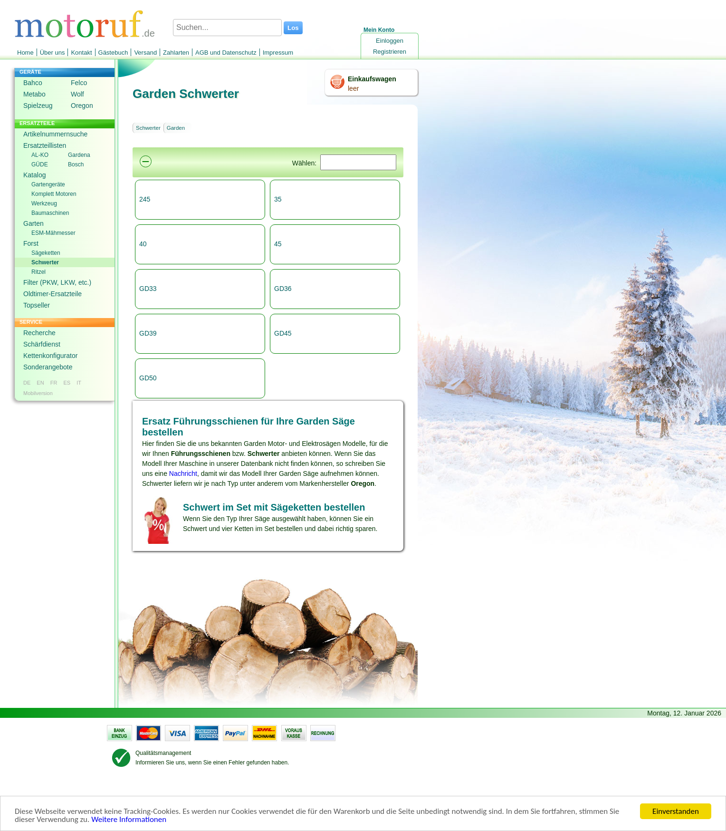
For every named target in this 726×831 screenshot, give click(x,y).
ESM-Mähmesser (53, 233)
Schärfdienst (41, 344)
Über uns (52, 52)
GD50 (148, 378)
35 (278, 199)
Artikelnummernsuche (55, 134)
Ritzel (38, 272)
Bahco (32, 83)
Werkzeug (44, 203)
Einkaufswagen (372, 79)
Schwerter (45, 262)
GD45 (283, 333)
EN (40, 383)
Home (25, 52)
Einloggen (389, 40)
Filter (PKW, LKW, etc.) (57, 282)
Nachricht (183, 473)
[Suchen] (358, 162)
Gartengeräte (48, 184)
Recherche (39, 333)
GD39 (148, 333)
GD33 (148, 288)
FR (53, 383)
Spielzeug (38, 105)
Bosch (76, 164)
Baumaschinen (50, 213)
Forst (30, 243)
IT (78, 383)
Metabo (34, 94)
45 (278, 244)
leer (353, 88)
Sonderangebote (48, 367)
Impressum (278, 52)
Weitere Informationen (128, 820)
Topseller (36, 305)
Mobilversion (38, 393)
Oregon (82, 105)
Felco (79, 83)
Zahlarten (176, 52)
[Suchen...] (227, 27)
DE (26, 383)
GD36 (283, 288)
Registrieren (389, 51)
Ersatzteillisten (44, 145)
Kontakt (81, 52)
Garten (33, 223)
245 (144, 199)
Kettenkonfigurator (50, 355)
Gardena (79, 155)
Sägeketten (45, 253)
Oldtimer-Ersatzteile (52, 294)
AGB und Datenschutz (226, 52)
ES (66, 383)
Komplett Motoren (53, 194)
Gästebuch (113, 52)
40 (143, 244)
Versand (145, 52)
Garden (176, 128)
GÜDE (39, 164)
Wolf (77, 94)
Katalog (34, 175)
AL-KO (39, 155)
